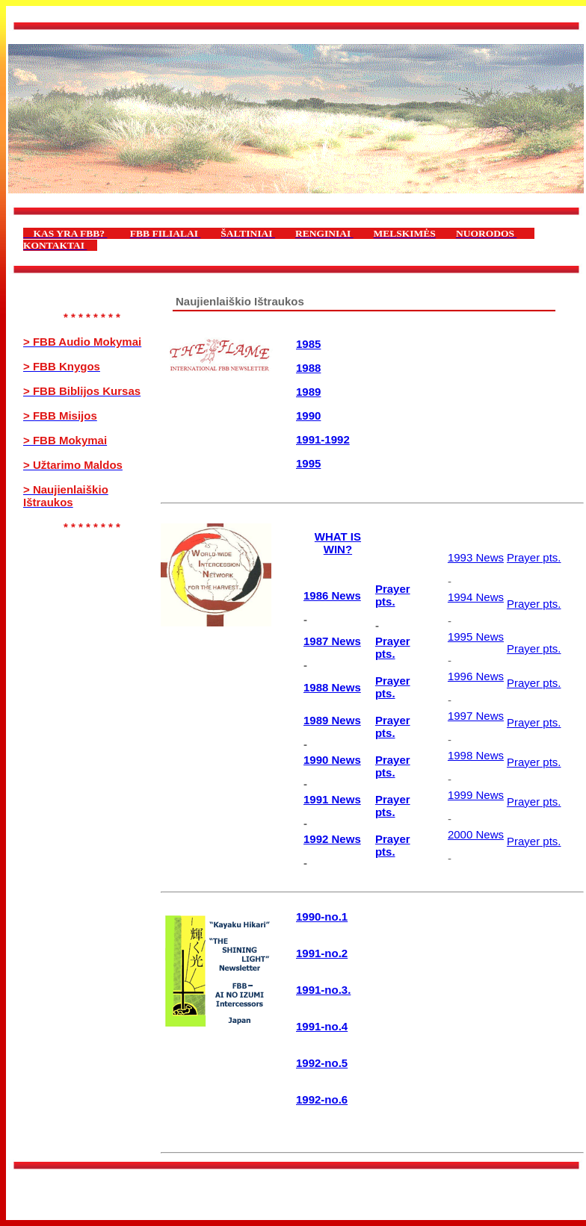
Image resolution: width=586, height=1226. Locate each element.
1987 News (332, 641)
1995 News (476, 636)
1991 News (332, 799)
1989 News (332, 720)
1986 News (332, 595)
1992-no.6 (322, 1099)
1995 (308, 463)
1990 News (332, 759)
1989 (308, 391)
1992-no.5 (322, 1063)
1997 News (476, 715)
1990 (308, 415)
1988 (308, 367)
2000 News (476, 834)
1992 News (332, 839)
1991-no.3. (323, 989)
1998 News (476, 755)
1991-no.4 (322, 1026)
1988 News (332, 687)
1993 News (476, 557)
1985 (308, 343)
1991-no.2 (322, 953)
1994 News (476, 597)
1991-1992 (323, 439)
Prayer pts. (392, 595)
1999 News (476, 794)
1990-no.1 (322, 916)
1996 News (476, 676)
